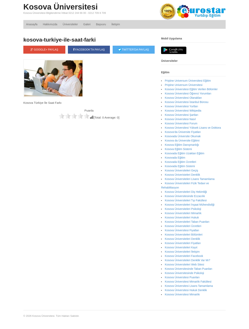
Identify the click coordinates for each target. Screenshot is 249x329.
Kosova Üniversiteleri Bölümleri (184, 234)
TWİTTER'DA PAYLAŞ (133, 49)
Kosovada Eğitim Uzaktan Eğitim (184, 153)
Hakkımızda (50, 24)
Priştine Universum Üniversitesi (184, 84)
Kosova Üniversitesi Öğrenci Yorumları (188, 93)
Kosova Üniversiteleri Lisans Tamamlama (190, 179)
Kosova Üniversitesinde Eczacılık (185, 196)
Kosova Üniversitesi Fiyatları (182, 230)
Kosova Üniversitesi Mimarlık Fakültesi (188, 281)
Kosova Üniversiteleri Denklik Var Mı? (187, 260)
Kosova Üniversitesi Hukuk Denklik (186, 290)
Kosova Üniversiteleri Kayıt (181, 247)
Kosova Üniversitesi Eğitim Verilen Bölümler (191, 89)
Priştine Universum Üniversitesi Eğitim (188, 80)
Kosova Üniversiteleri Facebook (184, 255)
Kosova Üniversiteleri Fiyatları (183, 243)
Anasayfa (31, 24)
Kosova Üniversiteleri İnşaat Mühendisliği (189, 204)
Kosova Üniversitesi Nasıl (180, 119)
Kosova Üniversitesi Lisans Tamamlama (189, 285)
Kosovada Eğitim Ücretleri (180, 161)
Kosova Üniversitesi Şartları (181, 114)
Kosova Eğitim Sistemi (178, 149)
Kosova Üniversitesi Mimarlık (182, 294)
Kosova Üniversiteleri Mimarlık (183, 213)
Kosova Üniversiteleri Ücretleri (183, 226)
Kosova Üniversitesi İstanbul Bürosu (186, 102)
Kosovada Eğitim (175, 157)
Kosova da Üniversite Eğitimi (182, 140)
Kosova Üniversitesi (60, 7)
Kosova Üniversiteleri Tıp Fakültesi (186, 200)
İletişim (115, 24)
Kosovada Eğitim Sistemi (180, 166)
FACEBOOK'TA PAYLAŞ (89, 49)
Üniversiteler (70, 24)
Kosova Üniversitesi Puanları (182, 277)
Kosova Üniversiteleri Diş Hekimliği (186, 191)
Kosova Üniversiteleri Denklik (182, 238)
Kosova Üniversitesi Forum (181, 123)
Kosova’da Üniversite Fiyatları (183, 132)
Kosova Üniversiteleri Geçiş (181, 170)
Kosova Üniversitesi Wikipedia (183, 110)
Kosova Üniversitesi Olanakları (183, 97)
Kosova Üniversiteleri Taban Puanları (187, 221)
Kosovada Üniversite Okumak (183, 136)
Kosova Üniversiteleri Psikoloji (183, 208)
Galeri (86, 24)
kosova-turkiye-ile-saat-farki (59, 40)
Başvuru (101, 24)
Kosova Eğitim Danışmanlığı (182, 144)
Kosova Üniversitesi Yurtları (181, 106)
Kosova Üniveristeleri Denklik (182, 174)
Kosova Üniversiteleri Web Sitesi (184, 264)
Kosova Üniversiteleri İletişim (182, 251)
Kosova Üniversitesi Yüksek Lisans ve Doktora (193, 127)
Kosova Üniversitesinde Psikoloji (184, 273)
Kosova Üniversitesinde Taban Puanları (188, 268)
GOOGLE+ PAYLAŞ (44, 49)
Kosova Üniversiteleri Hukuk (182, 217)
